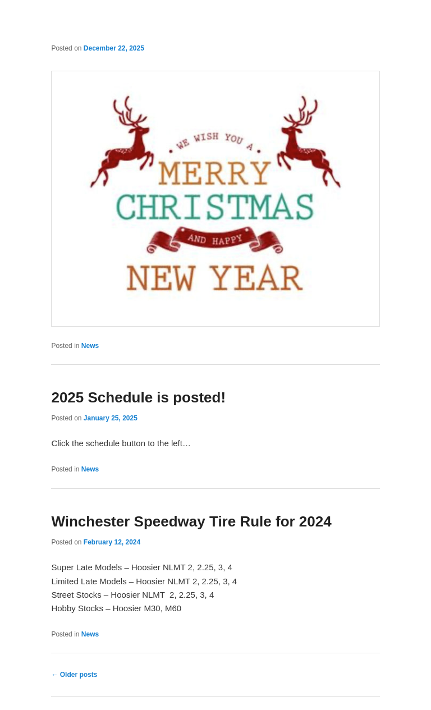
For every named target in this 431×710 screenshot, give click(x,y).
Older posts (74, 675)
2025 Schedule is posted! (138, 397)
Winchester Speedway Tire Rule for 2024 (191, 521)
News (90, 346)
